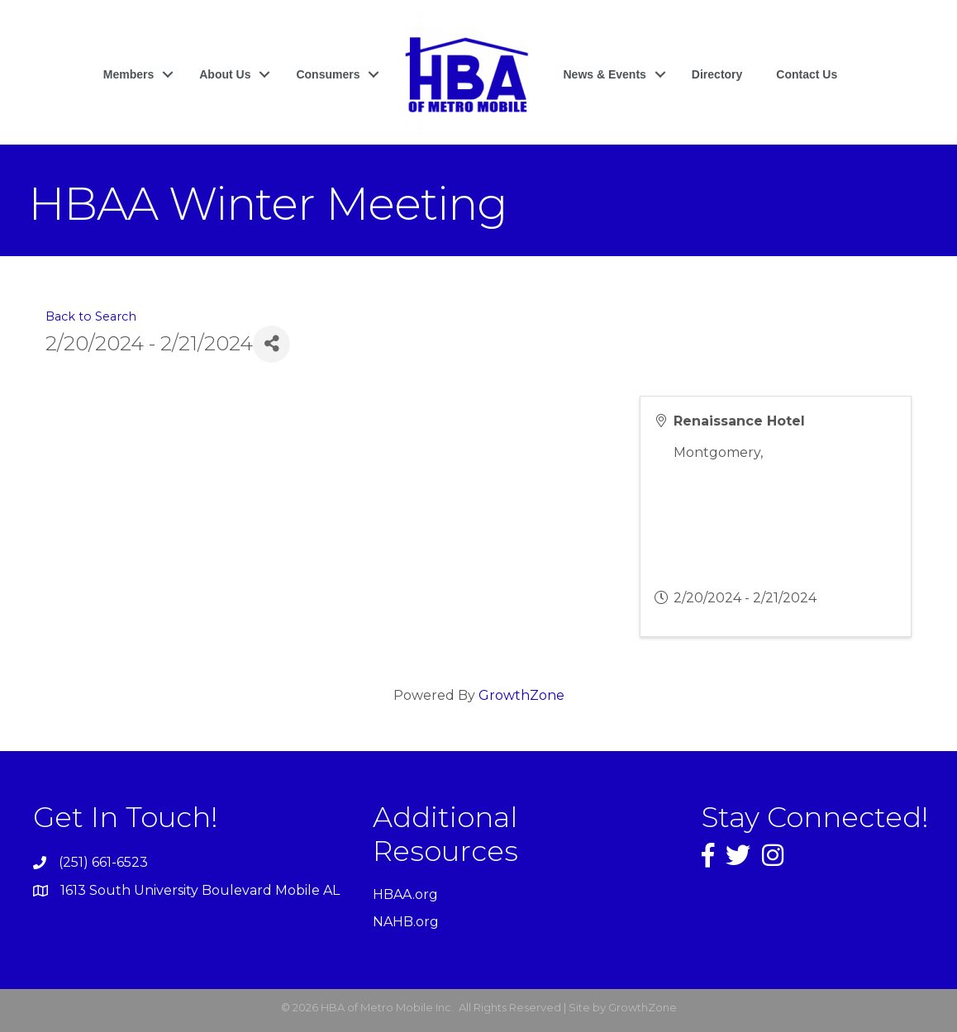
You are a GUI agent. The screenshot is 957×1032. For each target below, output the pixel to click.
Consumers (327, 74)
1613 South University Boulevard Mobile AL (200, 890)
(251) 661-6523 (103, 862)
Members (128, 74)
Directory (717, 74)
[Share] (271, 344)
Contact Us (806, 74)
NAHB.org (406, 922)
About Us (224, 74)
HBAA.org (405, 894)
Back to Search (90, 316)
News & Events (604, 74)
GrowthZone (521, 695)
